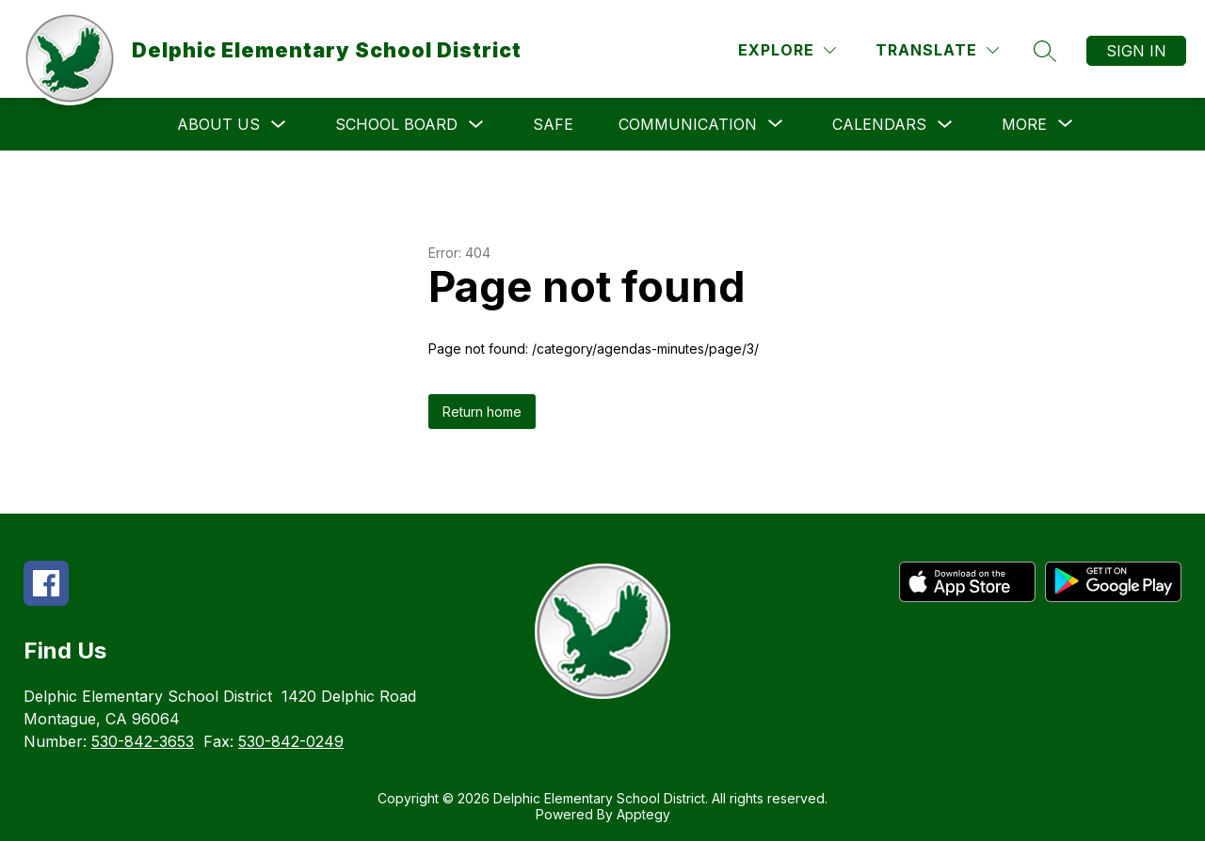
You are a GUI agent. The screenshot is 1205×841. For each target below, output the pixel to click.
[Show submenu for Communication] (688, 124)
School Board (396, 124)
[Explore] (787, 50)
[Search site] (1045, 51)
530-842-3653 (142, 741)
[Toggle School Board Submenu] (476, 124)
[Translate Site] (937, 50)
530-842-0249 (291, 741)
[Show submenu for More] (1024, 124)
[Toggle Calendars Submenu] (945, 124)
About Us (218, 124)
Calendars (879, 124)
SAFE (553, 124)
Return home (482, 412)
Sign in (1136, 50)
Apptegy (643, 814)
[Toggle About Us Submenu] (278, 124)
